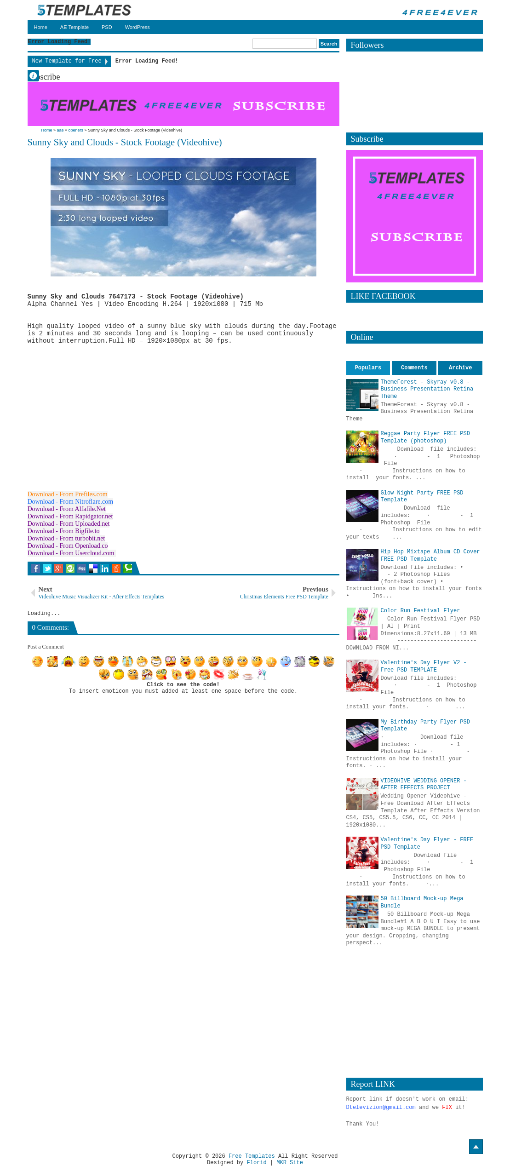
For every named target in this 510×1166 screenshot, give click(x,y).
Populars (368, 368)
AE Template (74, 27)
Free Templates (252, 1156)
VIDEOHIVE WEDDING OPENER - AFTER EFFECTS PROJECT (424, 785)
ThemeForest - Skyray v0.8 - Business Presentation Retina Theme (427, 389)
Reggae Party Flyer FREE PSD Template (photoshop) (425, 437)
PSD (107, 27)
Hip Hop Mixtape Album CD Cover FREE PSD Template (430, 556)
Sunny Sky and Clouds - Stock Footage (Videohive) (125, 142)
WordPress (137, 27)
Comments (414, 368)
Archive (460, 368)
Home (40, 27)
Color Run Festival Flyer (420, 611)
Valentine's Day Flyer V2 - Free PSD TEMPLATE (424, 666)
